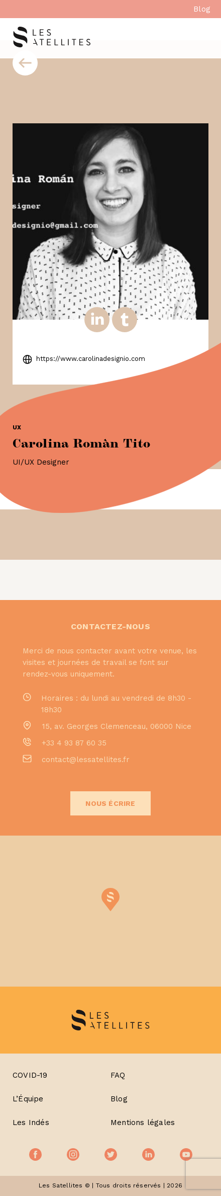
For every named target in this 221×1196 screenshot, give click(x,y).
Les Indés (31, 1122)
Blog (201, 9)
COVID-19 (30, 1075)
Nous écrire (110, 803)
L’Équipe (28, 1098)
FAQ (118, 1075)
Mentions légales (143, 1122)
